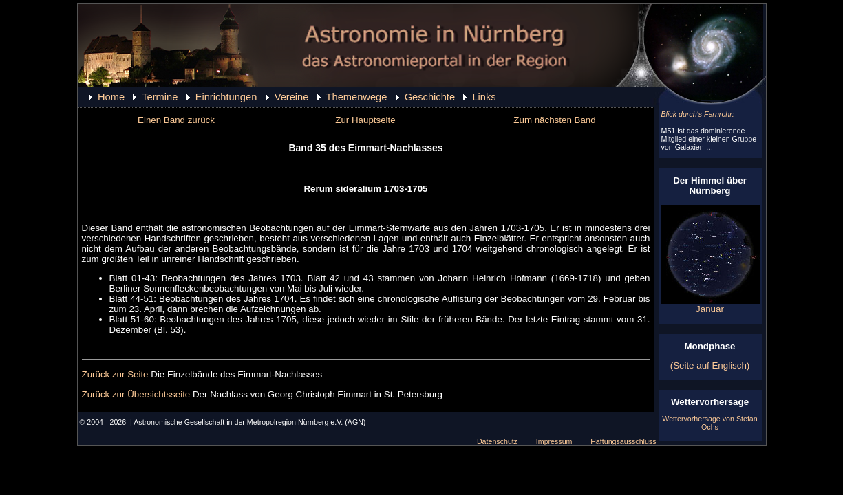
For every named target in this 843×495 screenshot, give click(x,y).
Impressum (554, 441)
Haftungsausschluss (623, 441)
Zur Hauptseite (365, 120)
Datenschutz (497, 441)
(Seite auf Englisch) (710, 365)
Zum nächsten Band (554, 120)
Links (483, 96)
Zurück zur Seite (115, 374)
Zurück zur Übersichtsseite (136, 394)
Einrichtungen (226, 96)
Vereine (292, 96)
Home (111, 96)
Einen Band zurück (176, 120)
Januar (710, 305)
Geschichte (430, 96)
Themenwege (356, 96)
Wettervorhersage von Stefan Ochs (709, 423)
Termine (160, 96)
